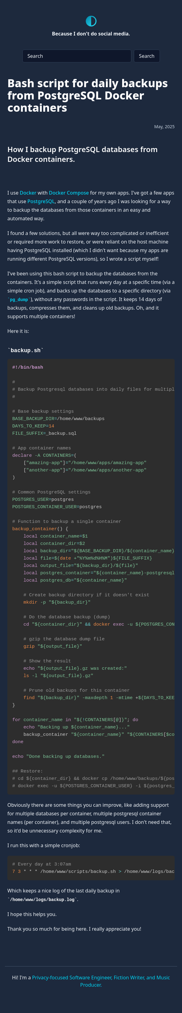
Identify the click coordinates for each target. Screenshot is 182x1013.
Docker (28, 192)
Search (147, 56)
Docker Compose (69, 192)
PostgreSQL (41, 201)
